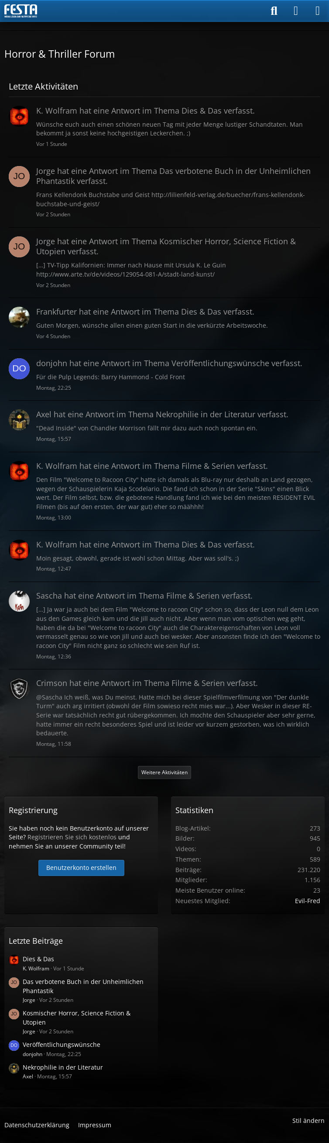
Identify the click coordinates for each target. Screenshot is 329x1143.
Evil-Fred (307, 901)
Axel (28, 1076)
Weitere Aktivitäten (164, 772)
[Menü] (317, 11)
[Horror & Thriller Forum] (21, 11)
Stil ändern (308, 1120)
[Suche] (274, 11)
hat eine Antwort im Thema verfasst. (145, 110)
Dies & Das (38, 959)
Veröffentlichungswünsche (61, 1044)
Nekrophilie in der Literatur (63, 1067)
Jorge (29, 1000)
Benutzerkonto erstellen (81, 867)
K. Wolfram (36, 968)
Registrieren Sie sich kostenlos (72, 837)
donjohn (32, 1054)
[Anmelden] (296, 11)
